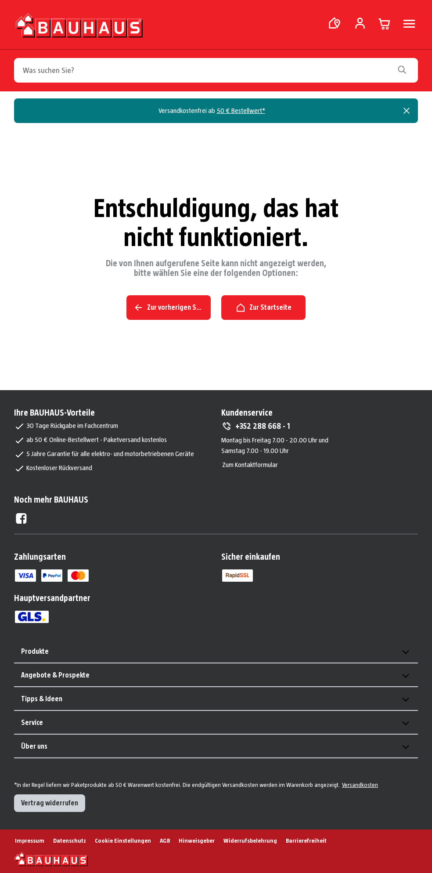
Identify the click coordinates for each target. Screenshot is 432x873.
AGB (165, 840)
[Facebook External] (21, 518)
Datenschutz (69, 840)
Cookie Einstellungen (123, 840)
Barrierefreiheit (306, 840)
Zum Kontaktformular (250, 464)
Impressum (29, 840)
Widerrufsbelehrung (250, 840)
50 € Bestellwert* (241, 110)
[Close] (406, 110)
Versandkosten (360, 784)
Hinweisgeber (197, 840)
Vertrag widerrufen (49, 803)
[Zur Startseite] (79, 27)
